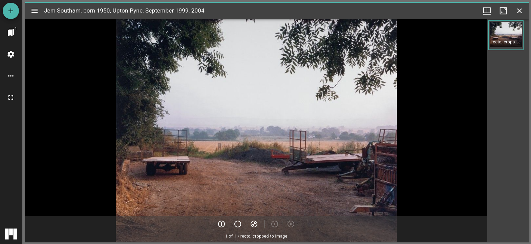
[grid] (508, 130)
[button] (506, 35)
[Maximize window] (503, 11)
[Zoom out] (238, 224)
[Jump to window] (11, 32)
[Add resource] (11, 11)
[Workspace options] (11, 76)
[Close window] (519, 11)
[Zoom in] (221, 224)
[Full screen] (11, 97)
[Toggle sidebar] (34, 11)
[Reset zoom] (254, 224)
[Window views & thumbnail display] (487, 11)
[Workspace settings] (11, 54)
